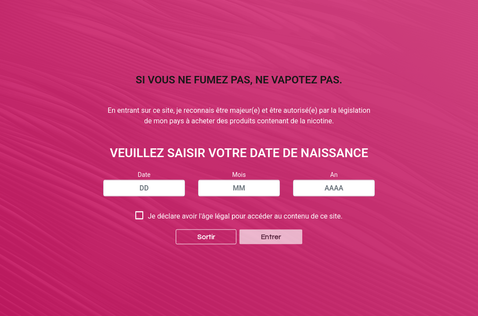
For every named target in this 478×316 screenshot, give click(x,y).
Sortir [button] (206, 225)
